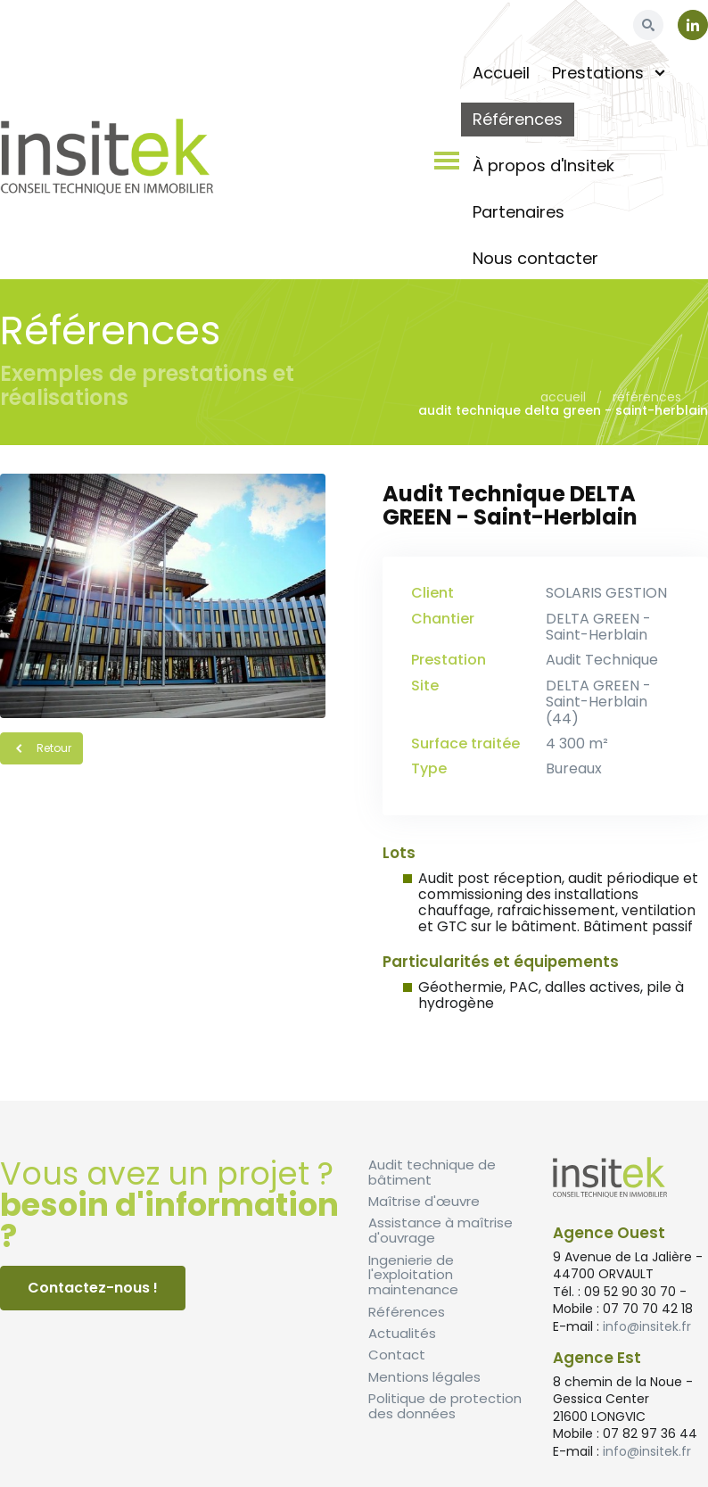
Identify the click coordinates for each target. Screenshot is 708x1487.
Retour (41, 748)
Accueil (563, 397)
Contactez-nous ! (93, 1287)
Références (647, 397)
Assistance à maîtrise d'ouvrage (440, 1230)
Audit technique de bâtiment (432, 1172)
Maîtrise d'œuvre (424, 1201)
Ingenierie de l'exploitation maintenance (413, 1275)
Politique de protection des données (445, 1406)
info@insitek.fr (647, 1326)
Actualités (402, 1333)
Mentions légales (424, 1376)
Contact (396, 1354)
